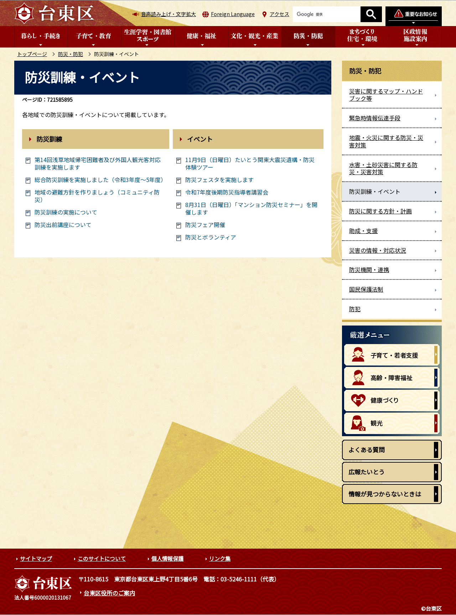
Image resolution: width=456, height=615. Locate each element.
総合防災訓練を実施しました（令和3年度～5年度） (99, 179)
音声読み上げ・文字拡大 (168, 13)
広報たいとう (366, 471)
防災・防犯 (70, 53)
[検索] (327, 14)
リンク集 (219, 558)
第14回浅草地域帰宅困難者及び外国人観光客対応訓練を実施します (98, 163)
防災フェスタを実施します (219, 179)
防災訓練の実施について (66, 212)
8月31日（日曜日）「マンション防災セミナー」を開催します (251, 208)
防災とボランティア (210, 237)
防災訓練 (49, 138)
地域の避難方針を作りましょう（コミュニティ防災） (97, 195)
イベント (200, 138)
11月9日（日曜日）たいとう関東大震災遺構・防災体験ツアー (250, 163)
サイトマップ (36, 558)
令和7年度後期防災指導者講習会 (226, 192)
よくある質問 (366, 449)
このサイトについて (102, 558)
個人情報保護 (167, 558)
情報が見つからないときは (384, 493)
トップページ (32, 53)
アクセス (279, 13)
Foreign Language (233, 13)
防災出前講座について (63, 224)
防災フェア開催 (205, 224)
